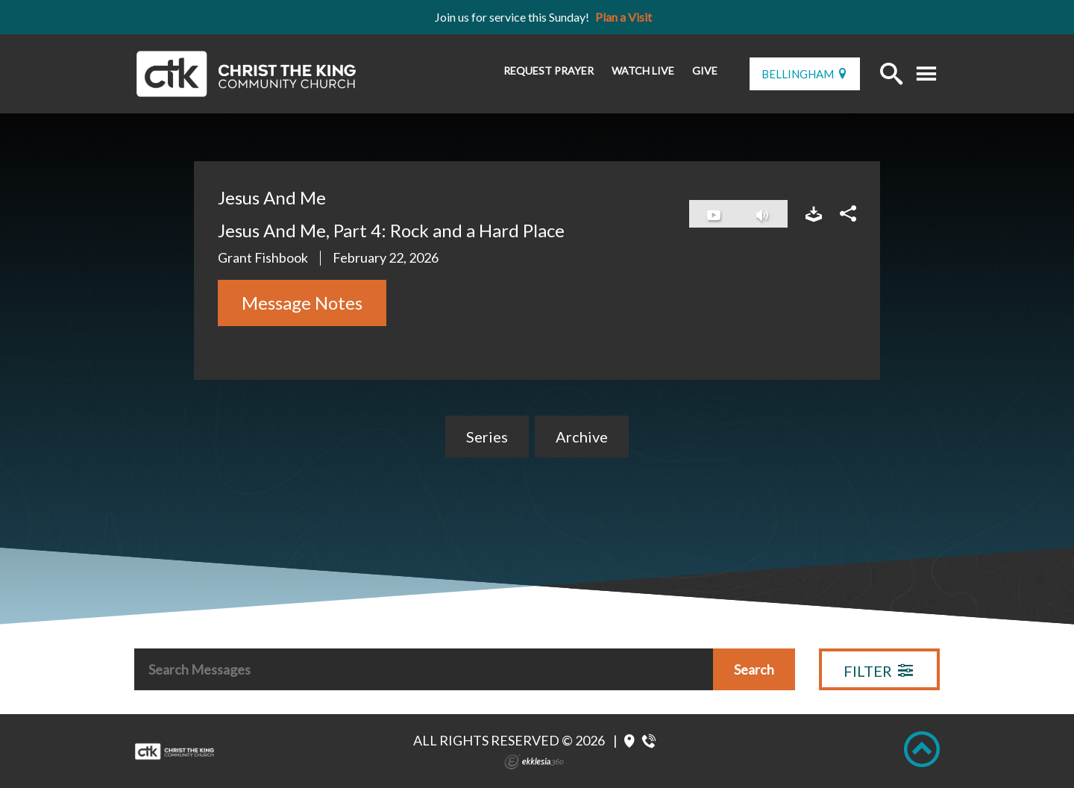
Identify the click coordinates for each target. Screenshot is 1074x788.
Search (754, 669)
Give (704, 70)
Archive (582, 436)
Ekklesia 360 (534, 761)
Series (487, 436)
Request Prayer (548, 70)
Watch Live (643, 70)
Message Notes (302, 302)
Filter (878, 671)
